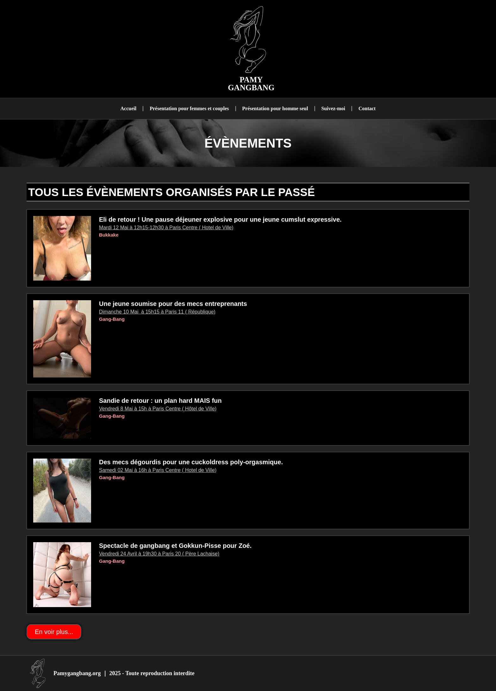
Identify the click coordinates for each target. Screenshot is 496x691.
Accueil (129, 108)
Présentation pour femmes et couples (189, 108)
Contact (366, 108)
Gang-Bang (112, 319)
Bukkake (109, 235)
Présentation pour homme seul (275, 108)
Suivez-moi (333, 108)
